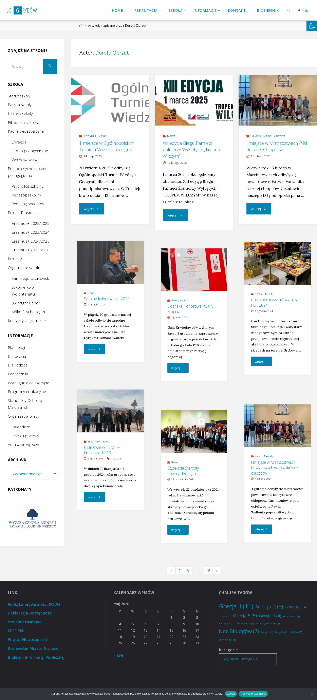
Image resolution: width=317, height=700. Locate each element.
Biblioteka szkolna (23, 122)
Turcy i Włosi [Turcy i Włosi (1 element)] (227, 640)
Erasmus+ (94, 441)
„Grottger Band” (26, 303)
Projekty (15, 258)
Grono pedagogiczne (30, 150)
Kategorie (228, 649)
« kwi (118, 655)
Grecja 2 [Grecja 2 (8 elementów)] (269, 606)
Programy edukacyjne (27, 391)
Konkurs (89, 136)
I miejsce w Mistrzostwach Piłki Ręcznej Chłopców (276, 146)
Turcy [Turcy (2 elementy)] (295, 632)
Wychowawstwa (26, 159)
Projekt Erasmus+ (23, 212)
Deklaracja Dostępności (30, 613)
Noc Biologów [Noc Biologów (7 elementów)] (239, 631)
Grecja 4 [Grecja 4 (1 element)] (225, 617)
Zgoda (231, 693)
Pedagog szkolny (26, 195)
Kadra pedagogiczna (26, 131)
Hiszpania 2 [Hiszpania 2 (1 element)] (245, 624)
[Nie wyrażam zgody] (312, 694)
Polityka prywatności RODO (34, 604)
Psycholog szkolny (27, 186)
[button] (311, 26)
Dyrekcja (19, 142)
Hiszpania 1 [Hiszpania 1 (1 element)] (227, 624)
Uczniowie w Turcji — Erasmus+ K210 (102, 450)
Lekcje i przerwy (25, 435)
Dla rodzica (17, 365)
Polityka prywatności (253, 693)
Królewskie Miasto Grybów (33, 648)
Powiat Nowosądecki (27, 639)
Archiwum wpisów (23, 444)
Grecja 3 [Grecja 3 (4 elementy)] (296, 606)
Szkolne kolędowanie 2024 (107, 298)
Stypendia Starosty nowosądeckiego (183, 471)
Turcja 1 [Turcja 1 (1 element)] (267, 632)
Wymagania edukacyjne (28, 382)
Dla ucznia (17, 356)
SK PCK (268, 294)
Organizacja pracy (23, 416)
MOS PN (15, 630)
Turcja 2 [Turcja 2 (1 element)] (281, 632)
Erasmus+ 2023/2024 (31, 232)
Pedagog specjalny (28, 203)
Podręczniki (18, 374)
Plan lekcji (16, 347)
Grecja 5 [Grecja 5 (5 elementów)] (245, 616)
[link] (289, 10)
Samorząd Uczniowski (31, 278)
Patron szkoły (20, 104)
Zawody (279, 136)
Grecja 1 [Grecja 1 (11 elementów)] (236, 606)
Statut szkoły (19, 96)
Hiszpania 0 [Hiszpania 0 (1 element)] (291, 617)
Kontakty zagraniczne (27, 320)
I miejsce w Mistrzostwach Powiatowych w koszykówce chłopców (274, 467)
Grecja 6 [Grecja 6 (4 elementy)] (270, 615)
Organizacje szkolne (25, 267)
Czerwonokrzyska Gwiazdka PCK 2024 (274, 302)
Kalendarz (21, 427)
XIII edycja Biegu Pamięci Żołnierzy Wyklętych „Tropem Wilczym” (192, 149)
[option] (32, 518)
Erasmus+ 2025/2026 (31, 249)
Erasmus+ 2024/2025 (31, 241)
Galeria (256, 136)
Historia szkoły (20, 113)
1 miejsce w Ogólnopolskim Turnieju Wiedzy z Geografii (107, 146)
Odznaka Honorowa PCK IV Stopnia (190, 308)
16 (208, 570)
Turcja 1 (116, 458)
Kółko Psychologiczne (30, 311)
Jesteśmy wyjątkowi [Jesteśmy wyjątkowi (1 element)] (268, 624)
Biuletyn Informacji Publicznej (36, 657)
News (102, 136)
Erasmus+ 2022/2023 (31, 223)
